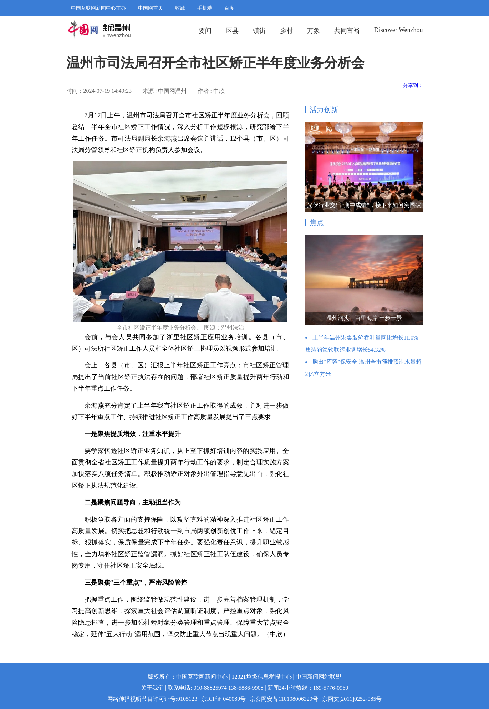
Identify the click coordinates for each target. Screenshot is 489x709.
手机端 (204, 8)
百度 (229, 8)
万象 (313, 30)
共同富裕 (347, 30)
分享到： (413, 85)
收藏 (180, 8)
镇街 (259, 30)
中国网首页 (150, 8)
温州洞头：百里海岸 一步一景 (364, 318)
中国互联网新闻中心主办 (98, 8)
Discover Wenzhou (398, 30)
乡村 (286, 30)
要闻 (205, 30)
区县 (232, 30)
